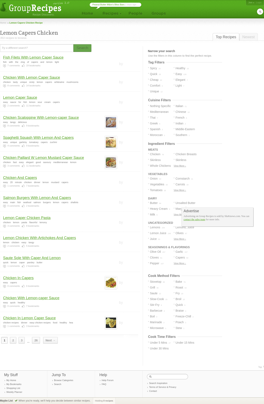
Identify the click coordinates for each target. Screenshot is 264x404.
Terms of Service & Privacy (162, 387)
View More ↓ (180, 165)
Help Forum (107, 380)
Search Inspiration (158, 383)
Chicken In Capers (18, 278)
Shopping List (13, 388)
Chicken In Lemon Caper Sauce (29, 318)
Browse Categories (63, 380)
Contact (153, 391)
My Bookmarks (13, 384)
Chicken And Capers (20, 178)
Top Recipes (226, 37)
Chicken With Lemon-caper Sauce (31, 298)
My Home (11, 380)
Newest (248, 37)
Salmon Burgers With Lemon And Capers (37, 198)
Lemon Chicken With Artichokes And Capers (39, 238)
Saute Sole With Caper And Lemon (32, 258)
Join (250, 2)
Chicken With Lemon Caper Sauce (31, 77)
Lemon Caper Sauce (20, 97)
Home (3, 22)
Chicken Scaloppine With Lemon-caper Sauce (41, 118)
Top (260, 367)
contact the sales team (194, 219)
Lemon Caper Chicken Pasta (27, 218)
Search (57, 384)
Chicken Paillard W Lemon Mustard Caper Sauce (43, 158)
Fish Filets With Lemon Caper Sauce (33, 57)
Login (259, 2)
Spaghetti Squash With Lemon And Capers (38, 138)
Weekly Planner (14, 392)
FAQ (104, 384)
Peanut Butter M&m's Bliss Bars (108, 4)
